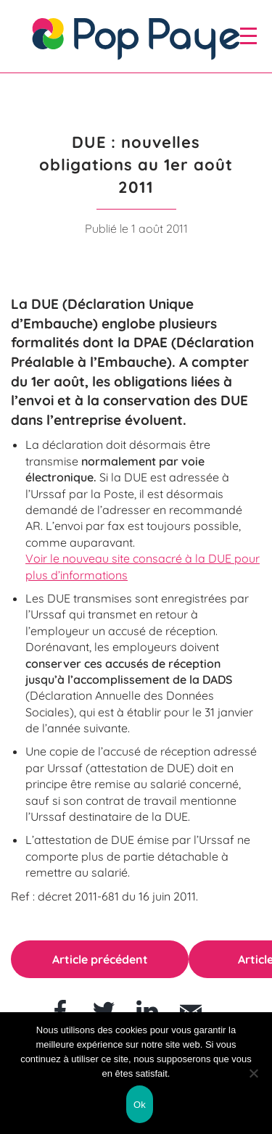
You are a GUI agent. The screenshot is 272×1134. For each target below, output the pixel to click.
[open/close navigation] (248, 35)
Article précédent (100, 959)
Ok (139, 1104)
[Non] (254, 1073)
